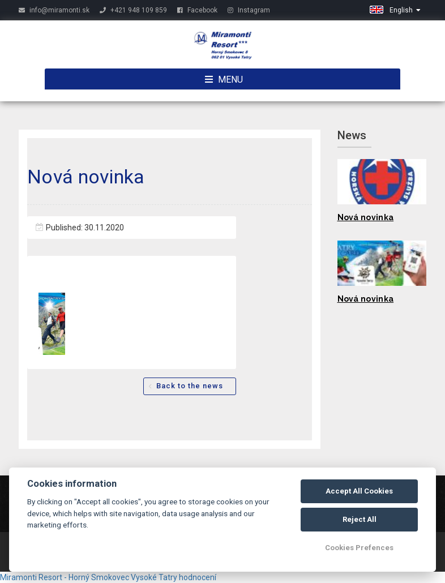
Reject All (359, 519)
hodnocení (197, 577)
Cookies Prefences (359, 547)
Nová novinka (365, 217)
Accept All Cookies (359, 491)
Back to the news (189, 385)
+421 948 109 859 (133, 10)
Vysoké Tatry (154, 577)
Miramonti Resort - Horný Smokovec (64, 577)
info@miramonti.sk (54, 10)
